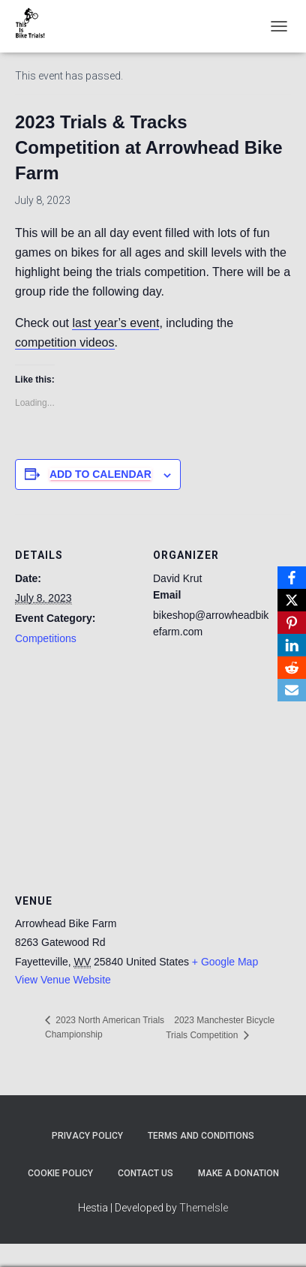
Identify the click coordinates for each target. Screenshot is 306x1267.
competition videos (65, 342)
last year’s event (115, 323)
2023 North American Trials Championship (104, 1027)
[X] (292, 600)
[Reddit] (292, 667)
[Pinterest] (292, 622)
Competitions (45, 638)
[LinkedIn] (292, 645)
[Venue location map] (153, 764)
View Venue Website (63, 980)
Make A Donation (238, 1173)
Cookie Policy (60, 1173)
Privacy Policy (87, 1135)
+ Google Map (225, 962)
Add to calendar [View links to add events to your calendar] (101, 474)
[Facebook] (292, 577)
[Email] (292, 690)
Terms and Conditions (201, 1135)
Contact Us (145, 1173)
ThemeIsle (203, 1208)
